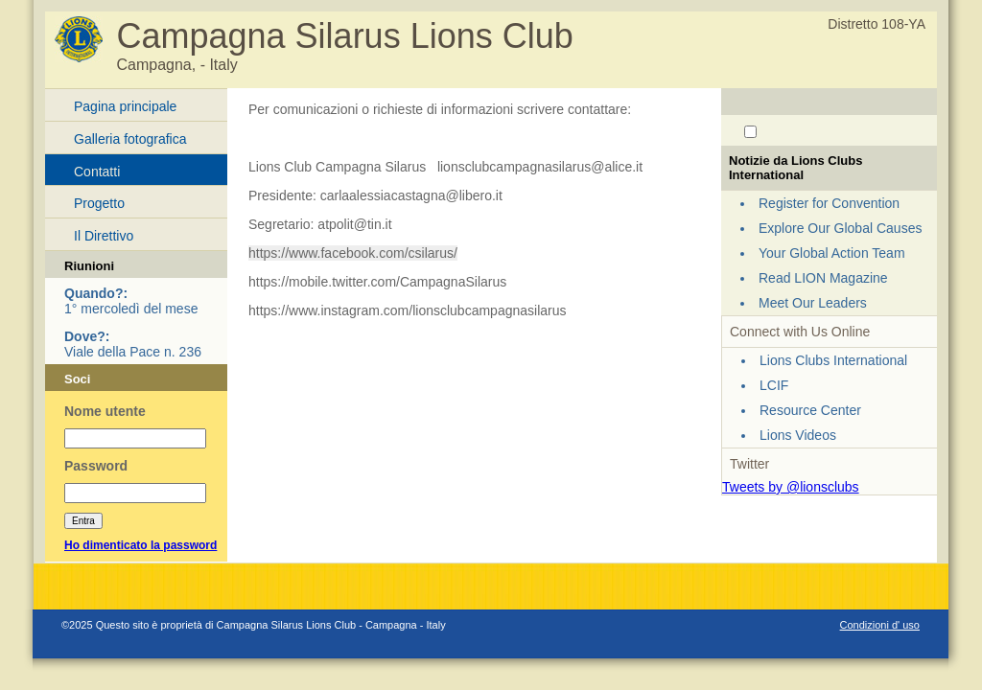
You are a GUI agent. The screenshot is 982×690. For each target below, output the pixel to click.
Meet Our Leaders (813, 302)
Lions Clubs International (833, 360)
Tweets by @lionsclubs (790, 486)
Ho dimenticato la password (140, 545)
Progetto (99, 203)
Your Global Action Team (832, 253)
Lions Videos (798, 435)
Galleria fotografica (130, 139)
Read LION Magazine (823, 278)
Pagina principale (125, 106)
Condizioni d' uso (880, 625)
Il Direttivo (103, 235)
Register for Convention (829, 203)
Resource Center (810, 410)
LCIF (774, 385)
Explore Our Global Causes (840, 228)
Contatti (97, 171)
